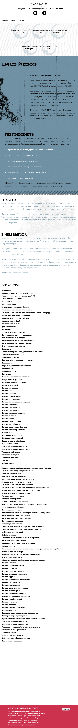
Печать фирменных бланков (14, 427)
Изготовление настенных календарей (19, 518)
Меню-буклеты (8, 546)
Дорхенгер (6, 329)
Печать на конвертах (11, 591)
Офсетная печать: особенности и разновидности (23, 560)
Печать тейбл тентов (11, 602)
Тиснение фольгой (10, 458)
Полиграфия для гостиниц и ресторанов (20, 613)
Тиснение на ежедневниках (14, 630)
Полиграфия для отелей (12, 438)
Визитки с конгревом (11, 499)
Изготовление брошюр (12, 510)
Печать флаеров (9, 605)
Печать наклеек (9, 416)
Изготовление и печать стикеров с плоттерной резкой (26, 512)
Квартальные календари (13, 354)
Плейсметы (7, 432)
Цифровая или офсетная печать (16, 638)
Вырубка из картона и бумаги (15, 501)
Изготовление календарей (13, 338)
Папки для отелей (10, 385)
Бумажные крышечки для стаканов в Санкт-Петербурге (27, 313)
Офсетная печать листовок (14, 382)
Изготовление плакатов (12, 521)
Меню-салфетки (9, 371)
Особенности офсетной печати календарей (21, 554)
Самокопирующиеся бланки (14, 621)
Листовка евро (8, 363)
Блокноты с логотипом (12, 299)
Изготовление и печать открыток (17, 335)
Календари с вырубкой (12, 524)
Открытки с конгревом (12, 557)
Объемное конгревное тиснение (16, 377)
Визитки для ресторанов (13, 496)
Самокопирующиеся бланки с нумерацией (21, 627)
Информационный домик (13, 346)
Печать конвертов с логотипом (16, 579)
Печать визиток (9, 393)
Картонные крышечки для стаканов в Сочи (21, 529)
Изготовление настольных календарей (19, 343)
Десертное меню (9, 327)
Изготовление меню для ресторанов (18, 340)
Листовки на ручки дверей (14, 540)
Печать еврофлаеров (11, 399)
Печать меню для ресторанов (15, 588)
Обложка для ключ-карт (12, 552)
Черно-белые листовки (12, 641)
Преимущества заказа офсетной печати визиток (23, 618)
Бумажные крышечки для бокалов (17, 485)
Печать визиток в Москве (13, 571)
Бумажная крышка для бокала (15, 307)
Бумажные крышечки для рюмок (17, 310)
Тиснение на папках (10, 632)
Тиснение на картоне (11, 455)
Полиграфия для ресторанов (14, 616)
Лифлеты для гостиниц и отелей (16, 366)
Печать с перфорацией (12, 599)
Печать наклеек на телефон (14, 593)
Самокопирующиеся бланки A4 (16, 446)
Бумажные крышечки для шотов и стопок (21, 490)
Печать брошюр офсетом (13, 566)
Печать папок (8, 418)
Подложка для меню (11, 610)
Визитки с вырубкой (11, 321)
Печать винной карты (11, 396)
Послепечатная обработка (13, 441)
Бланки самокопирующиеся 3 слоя (17, 471)
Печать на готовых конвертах (15, 413)
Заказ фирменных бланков (13, 507)
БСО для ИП (7, 301)
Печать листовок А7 (11, 410)
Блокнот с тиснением (11, 474)
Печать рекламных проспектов (16, 596)
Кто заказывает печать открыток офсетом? (21, 538)
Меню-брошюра (8, 368)
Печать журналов (10, 577)
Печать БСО (7, 391)
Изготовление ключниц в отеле (16, 515)
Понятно (66, 709)
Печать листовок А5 (11, 407)
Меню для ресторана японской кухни (18, 543)
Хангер (5, 460)
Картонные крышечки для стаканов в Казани (22, 352)
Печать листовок (9, 404)
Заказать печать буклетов (13, 332)
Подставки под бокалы (12, 435)
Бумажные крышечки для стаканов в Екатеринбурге (25, 487)
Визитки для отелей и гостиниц (16, 318)
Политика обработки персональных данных (21, 725)
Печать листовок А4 (11, 582)
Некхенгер (6, 374)
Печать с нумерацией (11, 421)
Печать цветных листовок (13, 607)
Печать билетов (9, 563)
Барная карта (7, 290)
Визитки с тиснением (11, 324)
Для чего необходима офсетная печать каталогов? (24, 504)
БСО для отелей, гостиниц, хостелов (18, 479)
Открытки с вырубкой (12, 379)
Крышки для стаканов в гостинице (17, 360)
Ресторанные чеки (10, 444)
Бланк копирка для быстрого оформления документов (26, 468)
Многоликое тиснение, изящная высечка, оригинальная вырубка (31, 549)
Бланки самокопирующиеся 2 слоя (17, 293)
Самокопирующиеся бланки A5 (15, 624)
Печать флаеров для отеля (13, 430)
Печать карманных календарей (16, 402)
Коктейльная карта (10, 357)
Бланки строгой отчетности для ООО (18, 296)
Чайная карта (8, 463)
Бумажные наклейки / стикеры (16, 315)
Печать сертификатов (11, 424)
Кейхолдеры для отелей (12, 532)
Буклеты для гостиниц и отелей (16, 482)
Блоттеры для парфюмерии (14, 476)
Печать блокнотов (10, 388)
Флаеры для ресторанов (12, 635)
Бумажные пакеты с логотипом (16, 493)
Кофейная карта (9, 535)
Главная (5, 20)
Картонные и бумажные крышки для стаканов (23, 526)
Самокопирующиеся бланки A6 (16, 449)
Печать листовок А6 (11, 585)
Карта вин (6, 349)
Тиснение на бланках (11, 452)
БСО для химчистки (11, 304)
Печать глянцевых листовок (14, 574)
